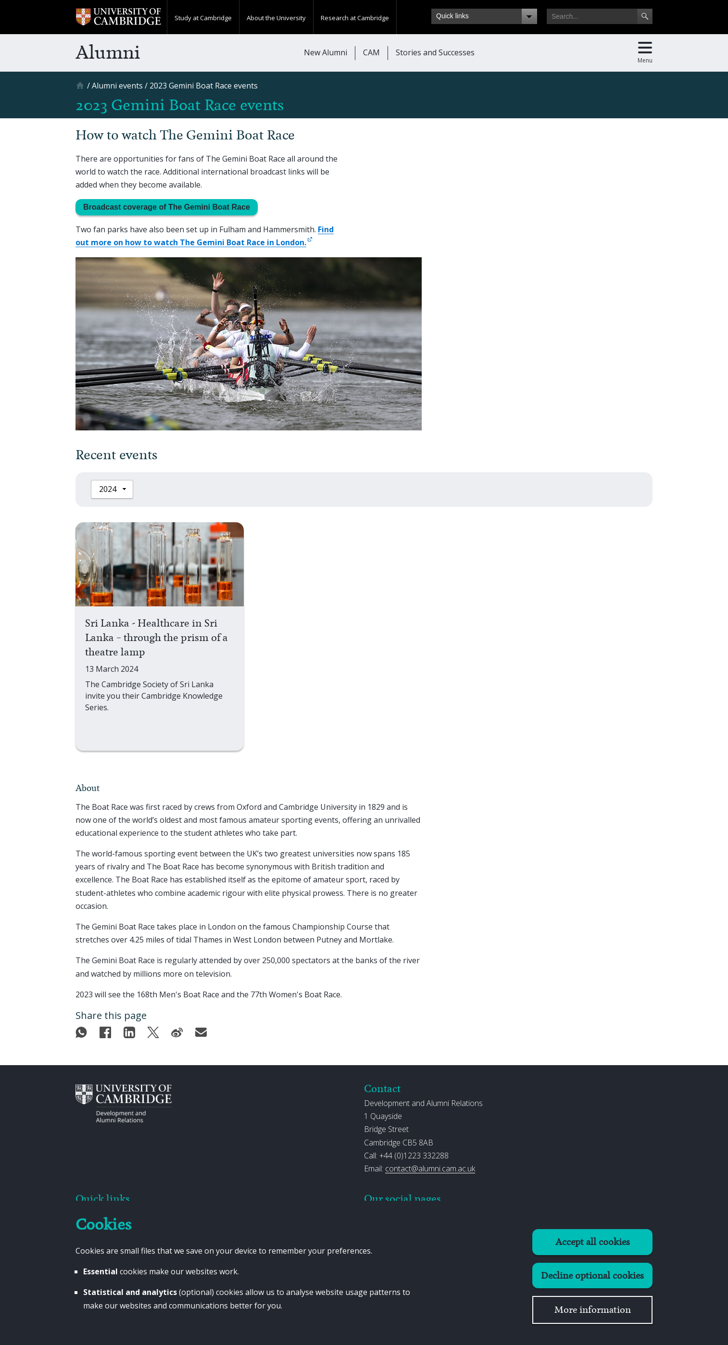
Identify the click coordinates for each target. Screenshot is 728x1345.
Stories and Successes (435, 52)
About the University (276, 17)
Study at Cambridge (203, 17)
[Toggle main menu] (645, 53)
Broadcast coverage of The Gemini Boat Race (166, 207)
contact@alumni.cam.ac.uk (430, 1168)
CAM (371, 52)
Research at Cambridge (355, 17)
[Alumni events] (117, 85)
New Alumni (325, 52)
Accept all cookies (592, 1242)
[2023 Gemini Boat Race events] (204, 85)
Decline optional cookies (592, 1276)
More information (592, 1310)
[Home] (81, 88)
